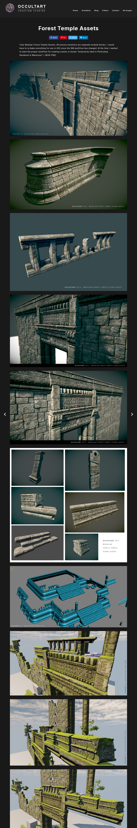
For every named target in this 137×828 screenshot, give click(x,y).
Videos (105, 10)
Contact (115, 10)
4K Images (127, 10)
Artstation (86, 10)
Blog (96, 10)
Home (75, 10)
